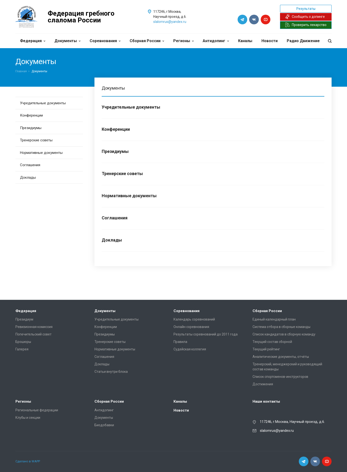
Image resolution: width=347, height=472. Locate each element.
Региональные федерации (36, 410)
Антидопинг (216, 41)
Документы (67, 41)
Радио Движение (303, 41)
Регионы (183, 41)
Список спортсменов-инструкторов (280, 377)
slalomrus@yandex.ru (169, 22)
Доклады (28, 177)
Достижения (263, 384)
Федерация (32, 41)
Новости (269, 41)
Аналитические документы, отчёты (281, 357)
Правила (180, 342)
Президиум (24, 319)
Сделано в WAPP (27, 461)
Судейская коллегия (190, 349)
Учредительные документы (43, 103)
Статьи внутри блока (111, 372)
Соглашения (30, 165)
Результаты (305, 9)
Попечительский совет (33, 334)
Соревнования (105, 41)
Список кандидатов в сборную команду (284, 334)
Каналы (245, 41)
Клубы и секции (27, 418)
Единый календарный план (274, 319)
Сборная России (147, 41)
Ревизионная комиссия (34, 327)
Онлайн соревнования (191, 327)
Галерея (21, 349)
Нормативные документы (41, 153)
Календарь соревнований (194, 319)
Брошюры (23, 342)
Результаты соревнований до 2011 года (206, 334)
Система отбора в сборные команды (281, 327)
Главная (21, 71)
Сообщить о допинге (305, 16)
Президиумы (30, 128)
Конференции (31, 115)
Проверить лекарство (306, 24)
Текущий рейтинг (266, 349)
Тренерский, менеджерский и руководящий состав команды (287, 366)
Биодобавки (104, 425)
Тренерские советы (36, 140)
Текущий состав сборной (272, 342)
